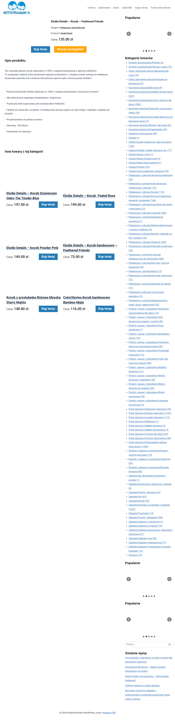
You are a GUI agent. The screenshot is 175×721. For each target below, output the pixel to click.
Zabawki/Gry (138, 496)
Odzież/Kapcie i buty (141, 154)
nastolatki (127, 7)
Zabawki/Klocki (139, 500)
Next (169, 34)
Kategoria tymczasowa (143, 133)
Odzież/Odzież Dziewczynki (144, 158)
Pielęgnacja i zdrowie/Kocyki (146, 192)
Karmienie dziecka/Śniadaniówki (148, 129)
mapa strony (141, 7)
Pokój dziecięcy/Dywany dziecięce (150, 413)
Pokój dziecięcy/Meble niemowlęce (148, 429)
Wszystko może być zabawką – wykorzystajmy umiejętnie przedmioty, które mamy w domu (147, 694)
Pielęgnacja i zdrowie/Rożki (145, 271)
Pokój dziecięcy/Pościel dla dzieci (148, 434)
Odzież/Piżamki (139, 167)
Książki (134, 137)
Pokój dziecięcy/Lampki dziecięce (149, 417)
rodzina (91, 7)
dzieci (116, 7)
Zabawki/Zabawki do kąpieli (145, 525)
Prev (128, 34)
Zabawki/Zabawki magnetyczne (147, 542)
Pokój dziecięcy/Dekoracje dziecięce (150, 409)
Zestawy (135, 555)
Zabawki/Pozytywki (141, 513)
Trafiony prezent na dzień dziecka (142, 685)
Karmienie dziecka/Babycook (145, 87)
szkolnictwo (104, 7)
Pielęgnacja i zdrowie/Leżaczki (148, 213)
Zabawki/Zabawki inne (143, 538)
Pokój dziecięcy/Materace (144, 421)
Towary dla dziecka (160, 7)
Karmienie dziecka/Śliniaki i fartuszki (150, 125)
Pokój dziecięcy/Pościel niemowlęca (150, 438)
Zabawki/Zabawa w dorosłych (146, 521)
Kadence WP (109, 712)
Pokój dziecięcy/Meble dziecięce (147, 425)
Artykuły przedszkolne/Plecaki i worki (150, 66)
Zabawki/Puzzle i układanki (146, 517)
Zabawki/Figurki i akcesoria (145, 492)
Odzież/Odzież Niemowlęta (145, 162)
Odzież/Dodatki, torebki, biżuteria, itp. (150, 150)
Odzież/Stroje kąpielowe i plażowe (149, 171)
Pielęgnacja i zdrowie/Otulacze (148, 242)
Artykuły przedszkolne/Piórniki (146, 62)
